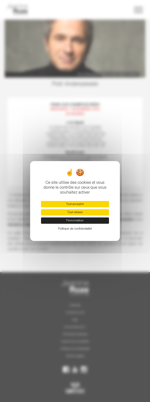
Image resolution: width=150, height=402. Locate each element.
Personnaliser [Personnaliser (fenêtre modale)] (75, 220)
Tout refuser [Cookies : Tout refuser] (75, 212)
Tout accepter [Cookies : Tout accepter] (75, 204)
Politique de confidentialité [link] (75, 228)
